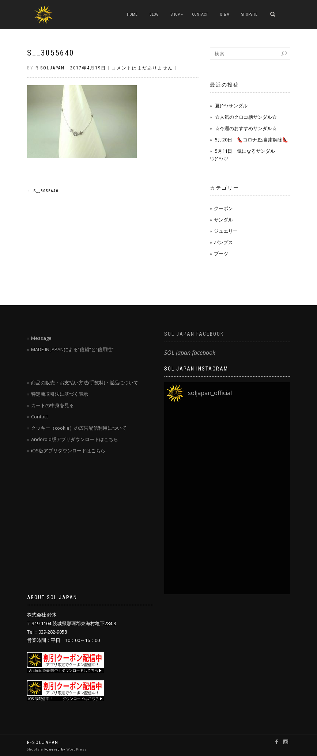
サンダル (223, 219)
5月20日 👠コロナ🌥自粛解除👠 (251, 139)
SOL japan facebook (194, 334)
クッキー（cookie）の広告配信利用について (79, 428)
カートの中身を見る (52, 405)
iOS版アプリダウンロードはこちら (68, 450)
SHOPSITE (249, 14)
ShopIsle (35, 749)
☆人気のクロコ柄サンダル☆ (246, 117)
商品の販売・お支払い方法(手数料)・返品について (84, 382)
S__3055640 (50, 52)
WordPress (77, 749)
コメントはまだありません (142, 68)
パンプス (223, 242)
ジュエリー (226, 231)
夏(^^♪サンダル (231, 105)
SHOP (175, 14)
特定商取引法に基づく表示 (59, 394)
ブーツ (221, 253)
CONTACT (200, 14)
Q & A (224, 14)
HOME (132, 14)
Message (41, 338)
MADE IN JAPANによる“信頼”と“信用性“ (72, 349)
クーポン (223, 208)
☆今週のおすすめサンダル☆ (246, 128)
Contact (39, 416)
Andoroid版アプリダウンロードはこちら (74, 439)
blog (154, 14)
